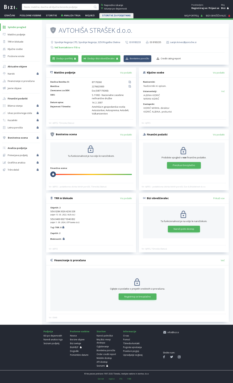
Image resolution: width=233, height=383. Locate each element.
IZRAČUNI (9, 15)
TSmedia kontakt (131, 343)
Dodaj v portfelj (64, 58)
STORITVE (51, 15)
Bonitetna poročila (106, 350)
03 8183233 (135, 42)
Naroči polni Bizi (105, 335)
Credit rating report (171, 58)
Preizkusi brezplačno (184, 165)
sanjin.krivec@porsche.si (183, 42)
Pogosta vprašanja (132, 347)
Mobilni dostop (104, 358)
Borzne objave (77, 339)
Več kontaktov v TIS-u (67, 47)
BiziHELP (74, 347)
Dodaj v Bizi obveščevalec (101, 58)
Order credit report (106, 354)
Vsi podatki (126, 72)
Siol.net (101, 379)
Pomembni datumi (79, 354)
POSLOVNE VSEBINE (30, 15)
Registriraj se (199, 8)
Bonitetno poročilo (139, 58)
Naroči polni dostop (184, 228)
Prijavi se (214, 8)
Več (223, 91)
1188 (129, 379)
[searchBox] (60, 7)
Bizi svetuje (75, 343)
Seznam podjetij (51, 343)
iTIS (120, 379)
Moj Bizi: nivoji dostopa (104, 341)
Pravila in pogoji (131, 351)
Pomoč (126, 339)
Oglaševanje (103, 346)
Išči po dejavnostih (52, 335)
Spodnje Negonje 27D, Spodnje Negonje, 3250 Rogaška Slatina (87, 42)
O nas (126, 335)
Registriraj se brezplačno (137, 296)
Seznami (101, 365)
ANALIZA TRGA (72, 15)
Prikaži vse (219, 198)
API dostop (102, 361)
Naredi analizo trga (53, 339)
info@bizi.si (172, 332)
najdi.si (112, 379)
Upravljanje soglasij (133, 354)
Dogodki (74, 351)
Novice (73, 335)
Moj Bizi (90, 15)
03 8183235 (155, 42)
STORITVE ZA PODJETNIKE (116, 15)
